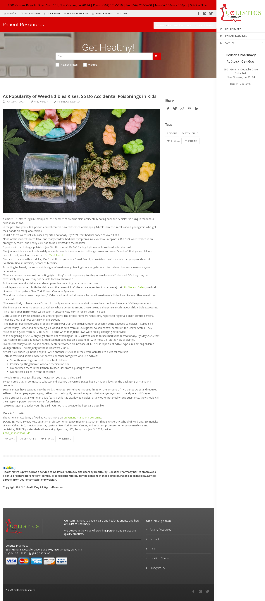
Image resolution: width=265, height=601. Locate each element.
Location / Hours (76, 13)
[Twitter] (211, 13)
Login (122, 13)
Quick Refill (52, 13)
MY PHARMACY (230, 29)
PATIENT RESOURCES (233, 36)
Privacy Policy (157, 568)
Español (10, 13)
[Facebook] (198, 13)
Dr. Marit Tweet (53, 255)
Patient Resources (180, 25)
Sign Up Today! (102, 13)
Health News (67, 65)
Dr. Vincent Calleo (134, 287)
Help (152, 548)
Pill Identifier (30, 13)
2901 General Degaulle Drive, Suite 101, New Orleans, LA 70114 (49, 5)
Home (160, 25)
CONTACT (227, 43)
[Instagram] (204, 13)
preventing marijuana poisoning (82, 417)
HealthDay (32, 487)
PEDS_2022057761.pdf (16, 433)
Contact (154, 539)
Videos (90, 65)
